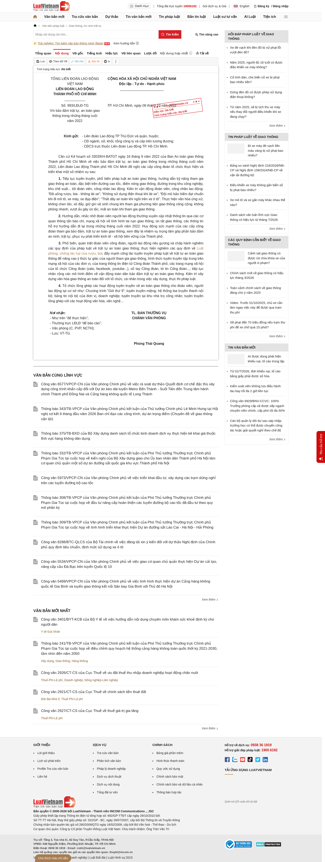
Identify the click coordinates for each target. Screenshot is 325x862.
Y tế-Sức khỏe (50, 631)
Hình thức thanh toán (170, 761)
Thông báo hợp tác (169, 792)
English (241, 6)
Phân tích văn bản (109, 761)
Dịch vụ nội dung (108, 784)
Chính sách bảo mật (169, 776)
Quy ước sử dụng (168, 768)
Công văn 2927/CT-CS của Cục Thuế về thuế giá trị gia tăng (89, 711)
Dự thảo (111, 16)
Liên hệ (42, 776)
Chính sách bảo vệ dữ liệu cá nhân (179, 784)
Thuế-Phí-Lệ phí (52, 680)
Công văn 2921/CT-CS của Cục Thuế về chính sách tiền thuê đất (93, 692)
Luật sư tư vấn (225, 16)
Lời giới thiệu (46, 753)
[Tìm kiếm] (170, 34)
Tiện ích (269, 16)
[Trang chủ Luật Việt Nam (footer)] (54, 806)
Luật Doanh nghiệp (74, 857)
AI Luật (250, 16)
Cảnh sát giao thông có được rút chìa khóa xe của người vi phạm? (266, 258)
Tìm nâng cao (206, 34)
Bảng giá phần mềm (169, 753)
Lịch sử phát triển (49, 761)
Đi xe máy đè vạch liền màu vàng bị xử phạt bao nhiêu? (265, 150)
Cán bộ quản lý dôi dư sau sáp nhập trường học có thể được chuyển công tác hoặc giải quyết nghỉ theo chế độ (256, 425)
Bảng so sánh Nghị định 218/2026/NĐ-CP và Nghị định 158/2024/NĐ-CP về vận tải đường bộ (257, 170)
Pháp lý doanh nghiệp (111, 768)
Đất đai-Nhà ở (50, 699)
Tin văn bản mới (139, 16)
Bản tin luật (196, 16)
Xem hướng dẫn (126, 43)
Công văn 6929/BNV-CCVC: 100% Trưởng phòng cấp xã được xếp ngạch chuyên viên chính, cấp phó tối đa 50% (257, 405)
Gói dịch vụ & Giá (214, 6)
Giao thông (62, 661)
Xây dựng (47, 661)
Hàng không (80, 661)
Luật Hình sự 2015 (120, 857)
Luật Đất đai (97, 857)
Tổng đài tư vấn (107, 792)
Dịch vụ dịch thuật (109, 776)
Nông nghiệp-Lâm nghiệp (101, 680)
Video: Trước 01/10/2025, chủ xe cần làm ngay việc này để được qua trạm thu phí (256, 307)
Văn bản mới (54, 16)
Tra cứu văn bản (85, 16)
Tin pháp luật (169, 16)
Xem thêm (210, 599)
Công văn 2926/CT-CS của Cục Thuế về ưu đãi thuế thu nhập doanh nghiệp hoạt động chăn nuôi (119, 673)
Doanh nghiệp (73, 680)
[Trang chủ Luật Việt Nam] (51, 6)
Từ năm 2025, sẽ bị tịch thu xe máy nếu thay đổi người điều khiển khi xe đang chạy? (255, 111)
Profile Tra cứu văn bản (52, 768)
